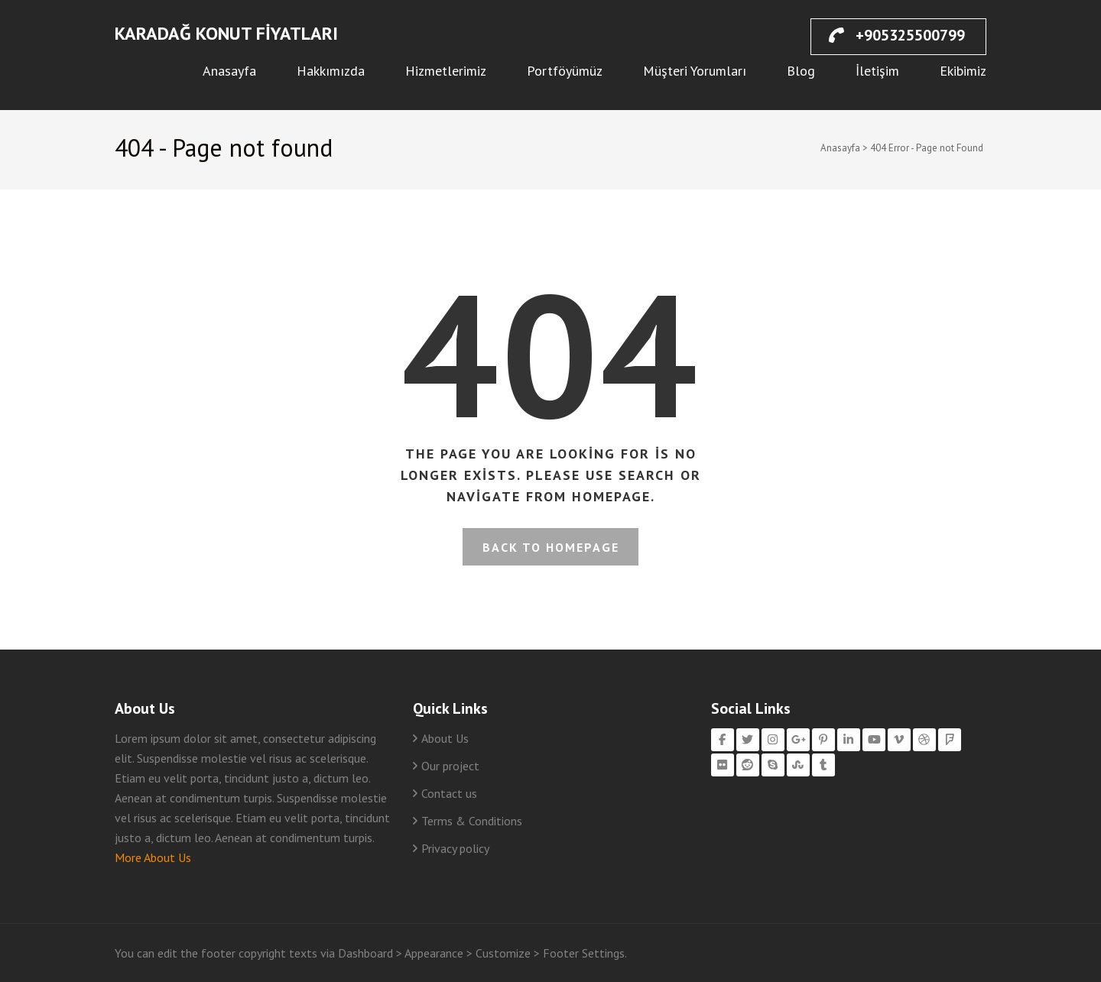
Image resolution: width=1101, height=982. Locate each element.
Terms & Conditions (471, 820)
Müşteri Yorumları (694, 70)
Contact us (449, 793)
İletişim (877, 70)
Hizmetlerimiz (445, 70)
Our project (450, 765)
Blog (801, 70)
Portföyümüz (564, 70)
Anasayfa (229, 70)
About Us (445, 738)
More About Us (153, 857)
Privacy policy (455, 848)
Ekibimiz (963, 70)
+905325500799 (897, 35)
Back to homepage (550, 547)
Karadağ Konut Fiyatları (226, 33)
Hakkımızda (331, 70)
